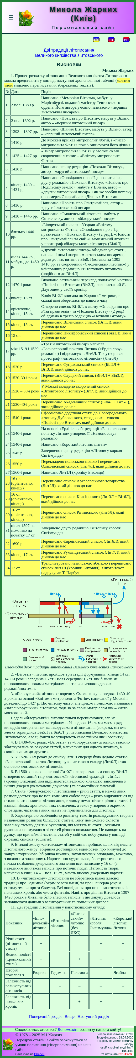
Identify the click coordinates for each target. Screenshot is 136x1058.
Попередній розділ (45, 1016)
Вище (70, 1016)
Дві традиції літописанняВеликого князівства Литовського (69, 53)
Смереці (39, 1054)
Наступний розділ (93, 1016)
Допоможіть (68, 1030)
